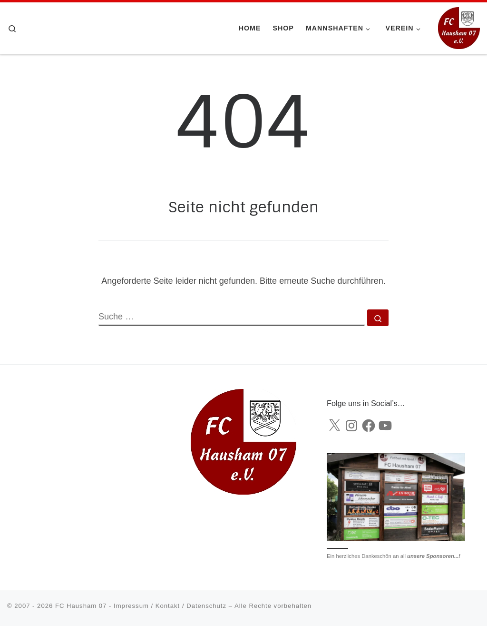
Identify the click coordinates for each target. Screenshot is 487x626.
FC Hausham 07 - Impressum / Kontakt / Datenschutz (140, 605)
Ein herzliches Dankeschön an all (393, 556)
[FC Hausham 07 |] (459, 27)
